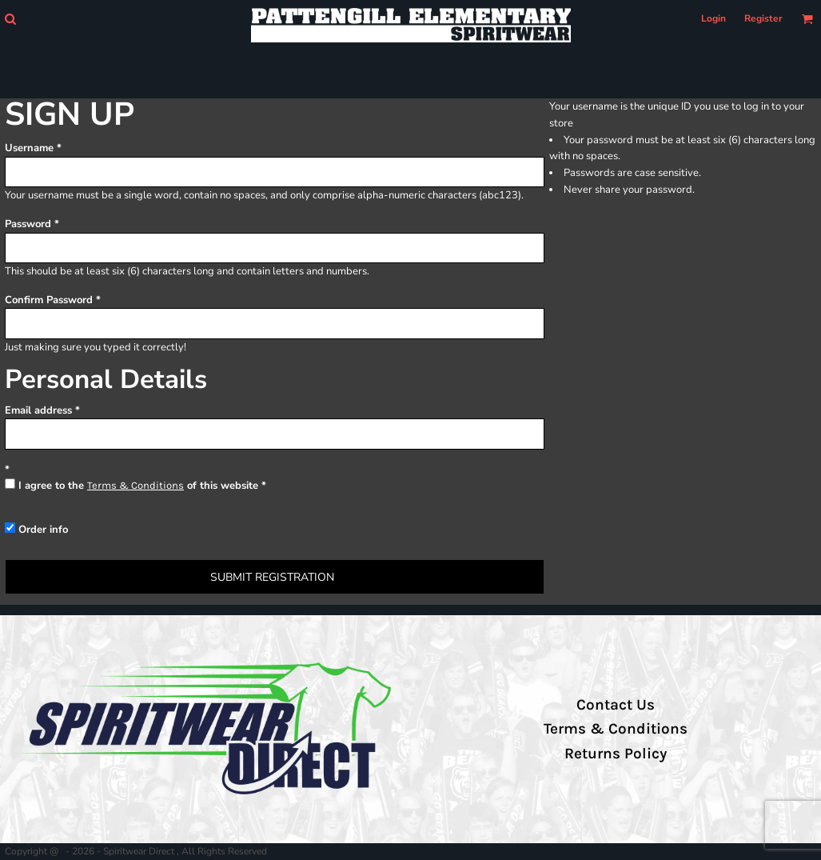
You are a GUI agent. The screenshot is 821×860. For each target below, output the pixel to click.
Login (713, 18)
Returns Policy (615, 753)
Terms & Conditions (135, 485)
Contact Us (615, 705)
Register (763, 18)
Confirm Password (49, 300)
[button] (10, 19)
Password (28, 224)
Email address (38, 410)
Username (29, 148)
